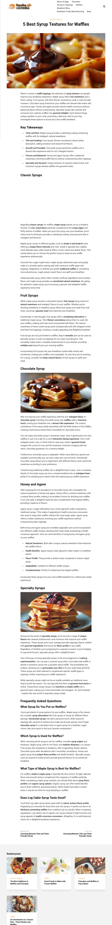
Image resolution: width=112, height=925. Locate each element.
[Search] (104, 6)
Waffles (79, 5)
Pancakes (76, 2)
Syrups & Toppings (65, 5)
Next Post (74, 834)
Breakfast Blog (63, 8)
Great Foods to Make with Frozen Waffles (53, 885)
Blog (89, 11)
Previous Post (38, 834)
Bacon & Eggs (63, 2)
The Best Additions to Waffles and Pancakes (20, 885)
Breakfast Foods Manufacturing (70, 11)
